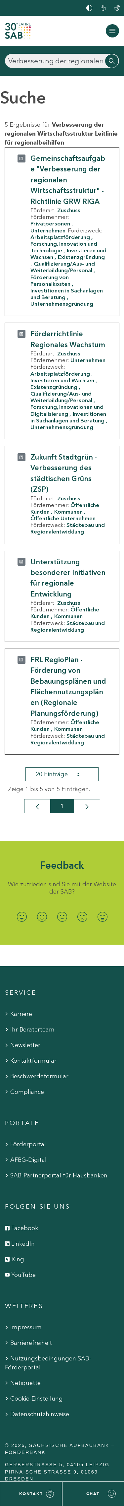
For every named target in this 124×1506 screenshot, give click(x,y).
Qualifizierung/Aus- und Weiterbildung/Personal (62, 267)
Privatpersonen (50, 223)
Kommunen (68, 511)
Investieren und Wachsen (62, 380)
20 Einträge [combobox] (63, 774)
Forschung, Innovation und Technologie (63, 247)
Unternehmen (47, 230)
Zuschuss (68, 210)
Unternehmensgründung (61, 303)
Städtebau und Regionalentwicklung (67, 528)
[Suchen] (62, 61)
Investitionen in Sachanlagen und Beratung (66, 293)
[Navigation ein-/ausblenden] (112, 30)
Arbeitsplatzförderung (60, 237)
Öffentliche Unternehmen (63, 518)
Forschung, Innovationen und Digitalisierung (66, 410)
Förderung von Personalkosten (50, 280)
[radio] (22, 916)
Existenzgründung (53, 387)
